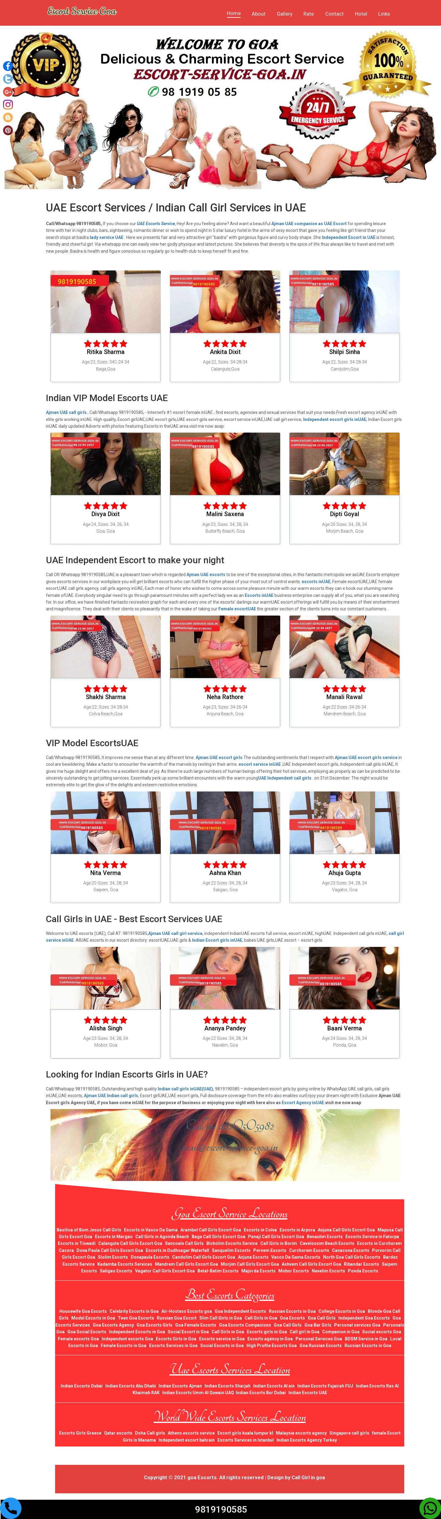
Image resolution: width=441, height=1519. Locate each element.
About (259, 14)
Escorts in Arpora (297, 1229)
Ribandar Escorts (361, 1264)
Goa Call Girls (322, 1318)
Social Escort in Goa (188, 1331)
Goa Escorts (292, 1318)
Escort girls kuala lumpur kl (245, 1433)
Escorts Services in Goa (173, 1345)
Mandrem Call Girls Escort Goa (186, 1264)
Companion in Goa (341, 1331)
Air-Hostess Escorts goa (186, 1311)
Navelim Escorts (328, 1270)
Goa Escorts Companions (245, 1325)
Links (384, 14)
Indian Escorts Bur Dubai (261, 1392)
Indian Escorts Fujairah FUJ (325, 1385)
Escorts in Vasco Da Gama (151, 1229)
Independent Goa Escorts (364, 1318)
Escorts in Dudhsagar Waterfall (177, 1250)
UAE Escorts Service (156, 223)
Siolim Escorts (113, 1257)
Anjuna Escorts (253, 1257)
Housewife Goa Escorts (83, 1311)
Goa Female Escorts (195, 1325)
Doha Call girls (150, 1433)
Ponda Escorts (363, 1270)
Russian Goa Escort (177, 1318)
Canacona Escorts (350, 1250)
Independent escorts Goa (127, 1338)
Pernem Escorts (269, 1250)
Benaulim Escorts (325, 1236)
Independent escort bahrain (187, 1440)
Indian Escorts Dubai (82, 1385)
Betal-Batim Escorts (218, 1270)
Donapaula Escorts (150, 1257)
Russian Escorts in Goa (292, 1311)
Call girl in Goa (304, 1331)
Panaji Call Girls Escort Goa (276, 1236)
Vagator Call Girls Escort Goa (165, 1270)
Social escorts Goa (381, 1331)
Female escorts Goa (78, 1338)
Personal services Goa (357, 1325)
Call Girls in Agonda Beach (162, 1236)
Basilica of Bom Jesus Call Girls (89, 1229)
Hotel (361, 14)
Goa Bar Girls (317, 1325)
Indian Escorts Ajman (180, 1385)
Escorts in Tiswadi (77, 1243)
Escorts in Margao (114, 1236)
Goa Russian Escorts (321, 1345)
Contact (334, 14)
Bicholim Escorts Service (232, 1243)
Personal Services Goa (319, 1338)
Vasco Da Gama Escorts (295, 1257)
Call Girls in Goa (261, 1318)
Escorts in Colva (260, 1229)
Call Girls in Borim (278, 1243)
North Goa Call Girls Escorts (351, 1257)
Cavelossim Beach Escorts (327, 1243)
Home (234, 13)
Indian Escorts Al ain (274, 1385)
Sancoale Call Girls (184, 1243)
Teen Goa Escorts (136, 1318)
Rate (308, 14)
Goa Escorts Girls (154, 1325)
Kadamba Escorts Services (124, 1264)
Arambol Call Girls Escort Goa (210, 1229)
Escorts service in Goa (222, 1338)
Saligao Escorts (116, 1270)
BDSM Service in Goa (366, 1338)
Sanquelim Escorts (231, 1250)
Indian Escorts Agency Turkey (307, 1440)
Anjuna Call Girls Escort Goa (346, 1229)
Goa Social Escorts (86, 1331)
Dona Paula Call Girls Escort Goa (110, 1250)
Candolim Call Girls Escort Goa (203, 1257)
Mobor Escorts (293, 1270)
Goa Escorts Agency (113, 1325)
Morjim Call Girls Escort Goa (250, 1264)
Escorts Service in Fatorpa (372, 1236)
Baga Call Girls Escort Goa (218, 1236)
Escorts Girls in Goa (176, 1338)
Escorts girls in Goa (267, 1331)
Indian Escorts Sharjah (228, 1385)
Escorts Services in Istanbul (245, 1440)
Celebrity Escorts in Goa (134, 1311)
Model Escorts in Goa (93, 1318)
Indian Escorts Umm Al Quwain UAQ (198, 1392)
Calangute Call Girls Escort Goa (130, 1243)
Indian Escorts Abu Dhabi (130, 1385)
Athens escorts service (191, 1433)
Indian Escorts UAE (307, 1392)
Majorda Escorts (258, 1270)
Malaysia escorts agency (301, 1433)
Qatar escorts (118, 1433)
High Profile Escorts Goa (272, 1345)
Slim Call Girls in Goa (220, 1318)
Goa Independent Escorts (240, 1311)
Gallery (284, 14)
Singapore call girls (349, 1433)
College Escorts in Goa (341, 1311)
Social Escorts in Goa (222, 1345)
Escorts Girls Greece (80, 1433)
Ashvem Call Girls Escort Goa (311, 1264)
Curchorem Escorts (309, 1250)
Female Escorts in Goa (123, 1345)
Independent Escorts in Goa (137, 1331)
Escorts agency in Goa (270, 1338)
